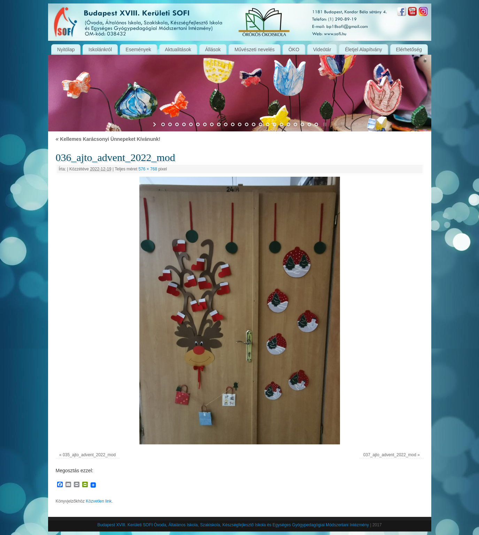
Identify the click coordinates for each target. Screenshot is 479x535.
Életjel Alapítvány (363, 49)
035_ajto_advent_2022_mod (89, 454)
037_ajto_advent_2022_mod (389, 454)
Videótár (322, 49)
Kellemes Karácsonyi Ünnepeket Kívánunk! (108, 139)
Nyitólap (66, 49)
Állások (213, 49)
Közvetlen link (98, 501)
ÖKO (293, 49)
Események (138, 49)
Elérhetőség (409, 49)
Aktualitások (178, 49)
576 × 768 (147, 169)
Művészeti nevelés (254, 49)
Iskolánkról (100, 49)
